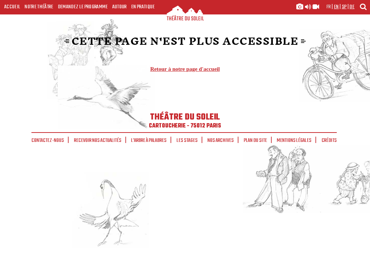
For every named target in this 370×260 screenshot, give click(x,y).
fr (328, 7)
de (351, 7)
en (336, 7)
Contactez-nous (47, 140)
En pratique (143, 7)
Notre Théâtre (39, 7)
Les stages (187, 140)
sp (344, 7)
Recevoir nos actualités (97, 140)
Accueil (12, 7)
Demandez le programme (83, 7)
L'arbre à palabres (149, 140)
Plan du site (255, 140)
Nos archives (220, 140)
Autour (119, 7)
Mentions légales (294, 140)
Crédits (329, 140)
